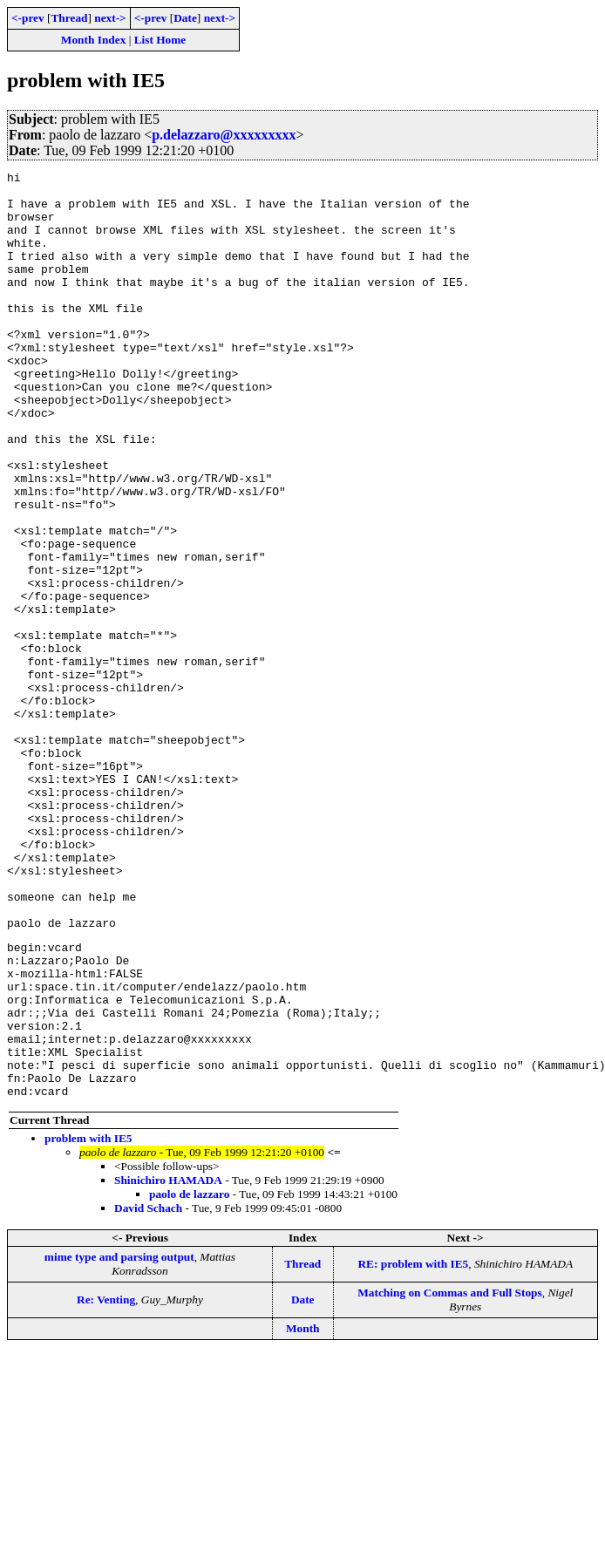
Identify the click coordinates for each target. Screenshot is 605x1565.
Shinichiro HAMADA (168, 1363)
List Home (160, 39)
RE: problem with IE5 (412, 1446)
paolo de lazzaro (189, 1377)
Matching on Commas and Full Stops (449, 1475)
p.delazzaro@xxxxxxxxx (224, 134)
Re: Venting (106, 1482)
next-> (110, 17)
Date (185, 17)
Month (303, 1511)
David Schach (148, 1391)
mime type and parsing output (119, 1439)
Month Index (93, 39)
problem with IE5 (88, 1321)
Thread (69, 17)
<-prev (27, 17)
